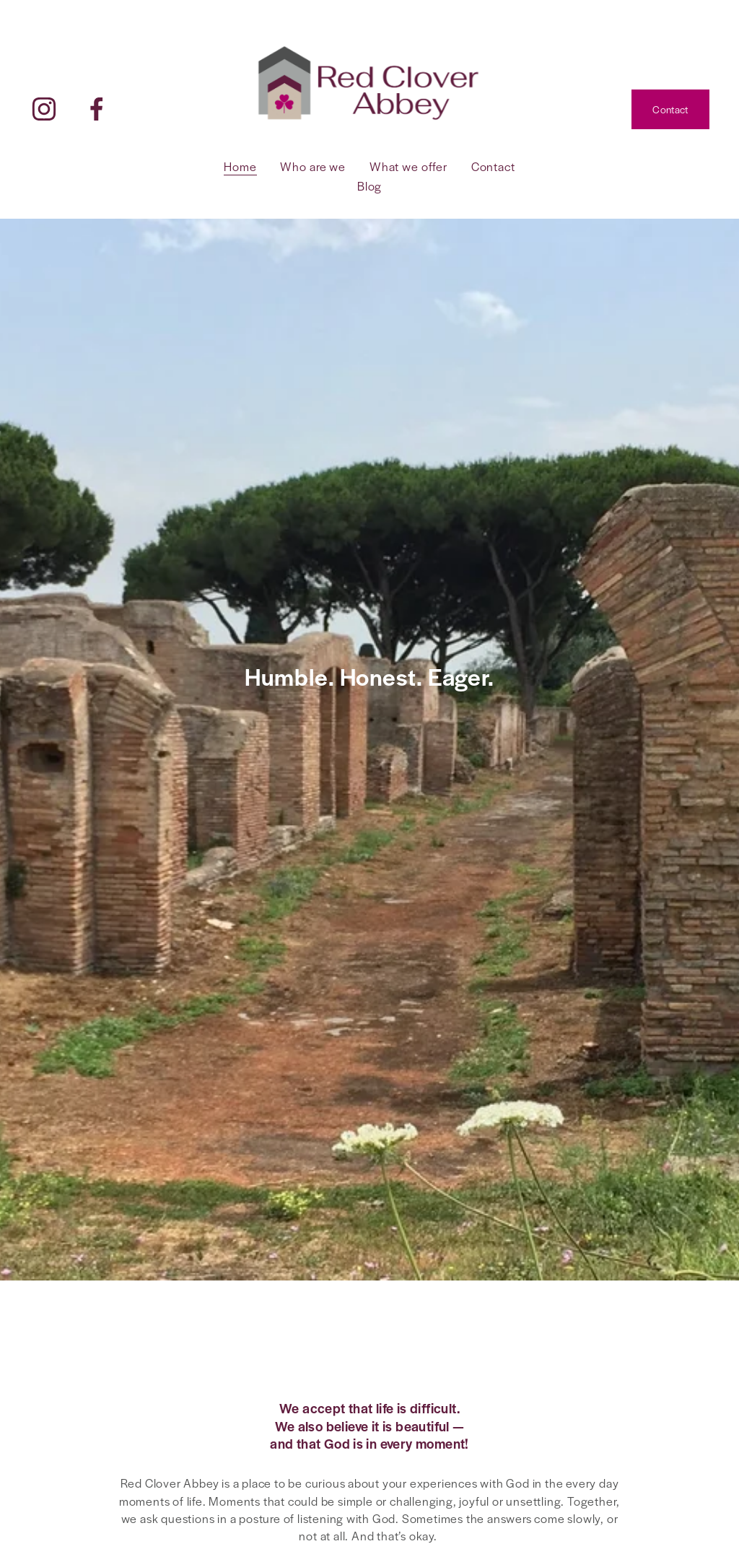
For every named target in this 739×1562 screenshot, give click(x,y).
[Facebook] (96, 109)
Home (240, 166)
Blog (369, 186)
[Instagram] (44, 109)
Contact (670, 109)
